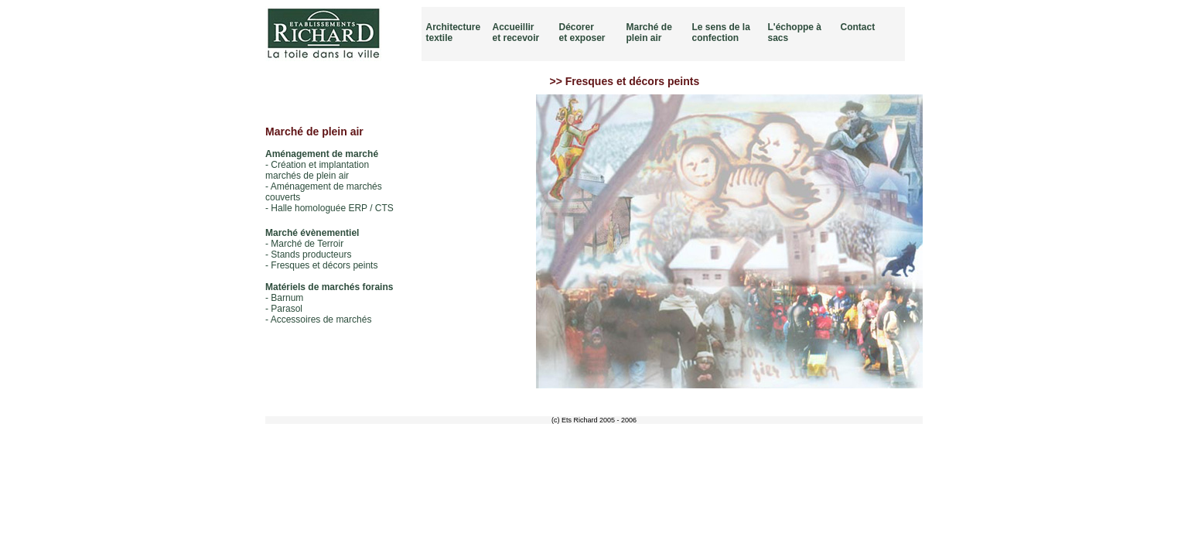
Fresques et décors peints (324, 265)
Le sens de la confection (721, 32)
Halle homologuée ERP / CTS (332, 208)
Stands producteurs (311, 254)
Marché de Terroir (307, 243)
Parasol (286, 308)
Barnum (287, 297)
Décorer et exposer (582, 32)
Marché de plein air (649, 32)
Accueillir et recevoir (516, 32)
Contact (858, 27)
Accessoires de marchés (321, 319)
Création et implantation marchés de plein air (317, 170)
